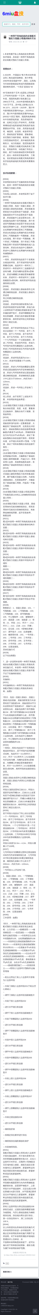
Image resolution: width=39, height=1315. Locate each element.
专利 (10, 42)
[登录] (34, 2)
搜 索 (33, 24)
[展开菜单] (4, 3)
